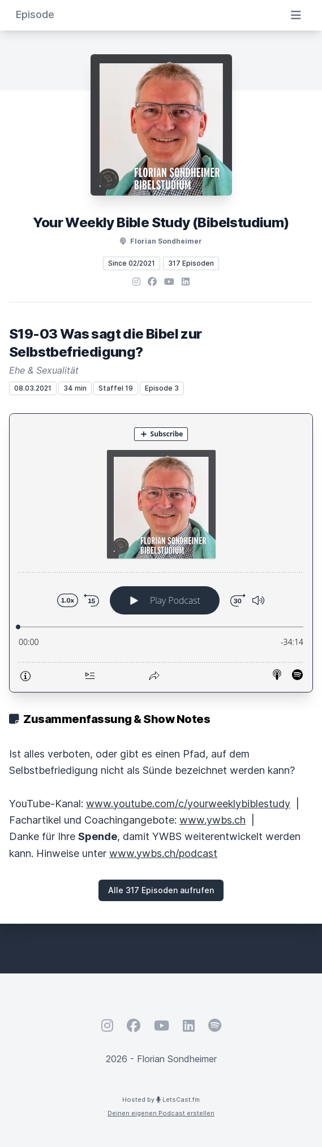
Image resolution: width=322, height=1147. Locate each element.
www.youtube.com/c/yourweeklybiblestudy (188, 804)
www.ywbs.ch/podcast (163, 853)
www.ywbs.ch (212, 820)
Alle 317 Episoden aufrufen (161, 890)
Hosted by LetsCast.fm (161, 1099)
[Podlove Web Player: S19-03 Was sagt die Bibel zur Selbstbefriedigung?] (161, 553)
